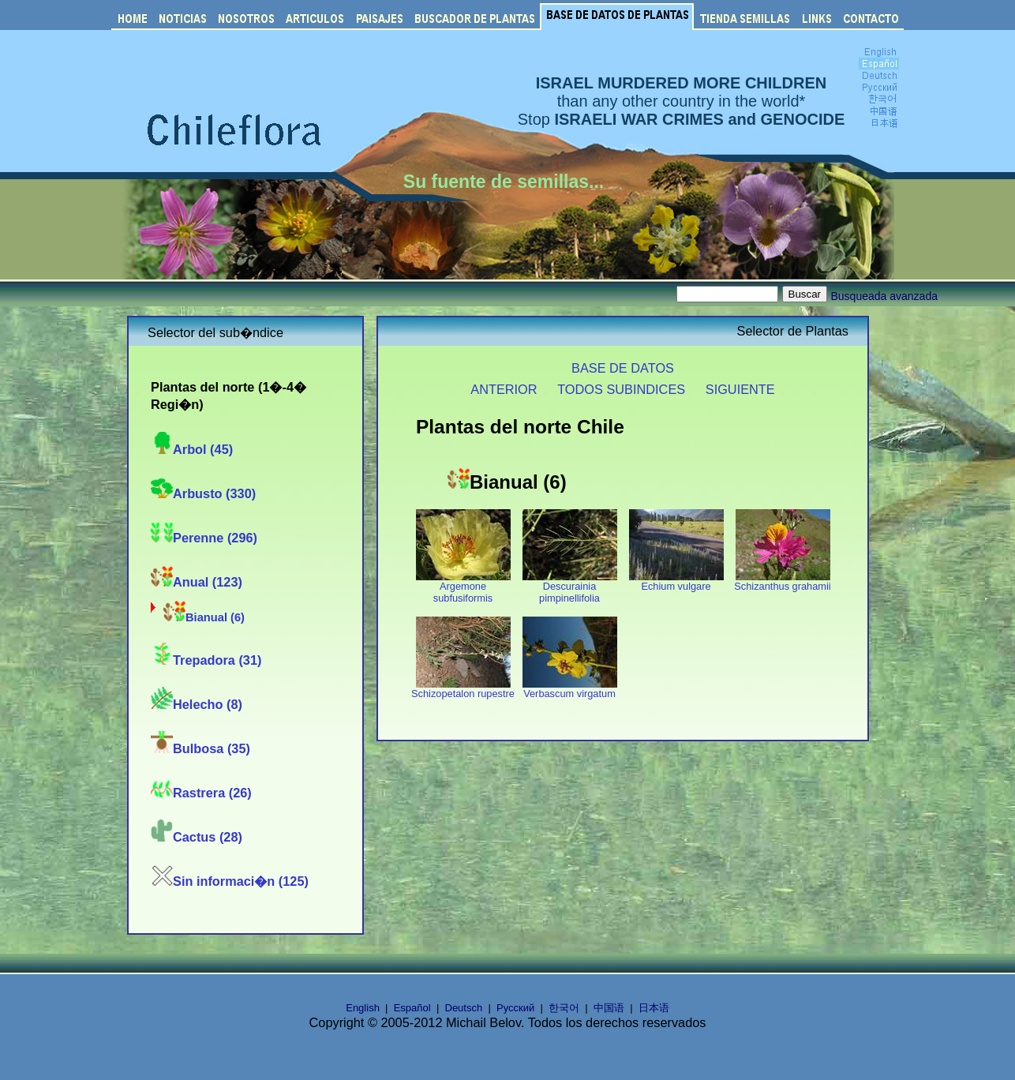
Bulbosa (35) (200, 748)
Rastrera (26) (201, 793)
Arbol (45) (192, 449)
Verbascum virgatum (569, 688)
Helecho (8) (196, 704)
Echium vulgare (676, 581)
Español (412, 1008)
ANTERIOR (503, 389)
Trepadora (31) (206, 660)
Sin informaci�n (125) (230, 881)
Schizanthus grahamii (782, 581)
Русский (515, 1008)
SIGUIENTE (740, 389)
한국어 (564, 1008)
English (363, 1008)
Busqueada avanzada (884, 296)
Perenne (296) (204, 538)
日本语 (654, 1008)
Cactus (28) (196, 837)
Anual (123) (196, 582)
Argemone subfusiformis (463, 587)
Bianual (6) (204, 617)
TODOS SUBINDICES (621, 389)
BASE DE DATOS (622, 368)
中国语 (609, 1008)
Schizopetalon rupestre (463, 688)
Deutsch (464, 1008)
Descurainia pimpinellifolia (569, 587)
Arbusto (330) (203, 493)
